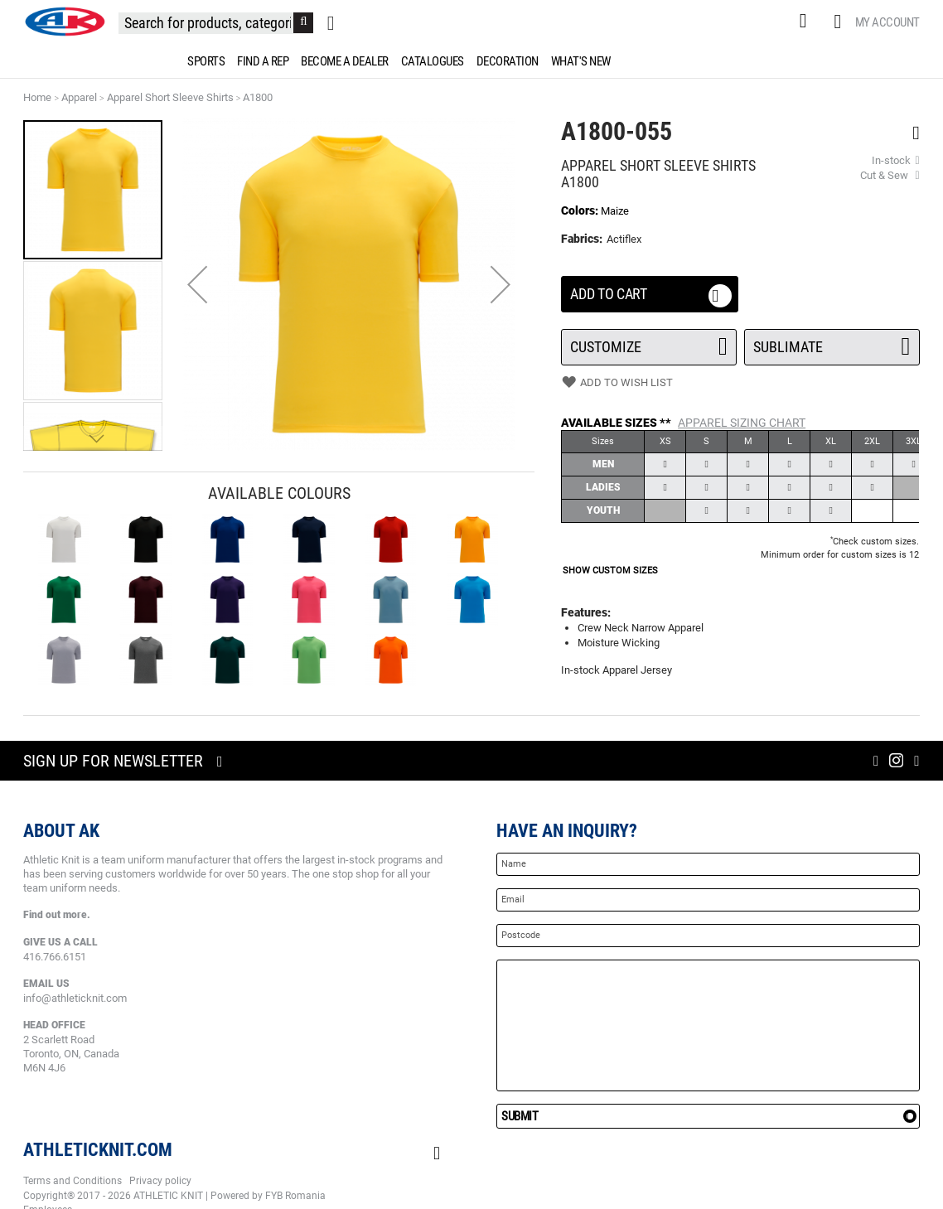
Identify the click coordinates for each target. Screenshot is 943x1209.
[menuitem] (203, 61)
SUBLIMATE (832, 342)
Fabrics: (583, 238)
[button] (197, 284)
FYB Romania (295, 1196)
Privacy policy (160, 1181)
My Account (887, 22)
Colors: (581, 210)
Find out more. (56, 915)
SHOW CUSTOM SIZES (610, 570)
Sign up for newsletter (113, 761)
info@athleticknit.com (75, 998)
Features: (586, 612)
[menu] (471, 61)
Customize (649, 342)
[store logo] (64, 21)
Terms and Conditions (72, 1181)
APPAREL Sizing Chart (741, 422)
